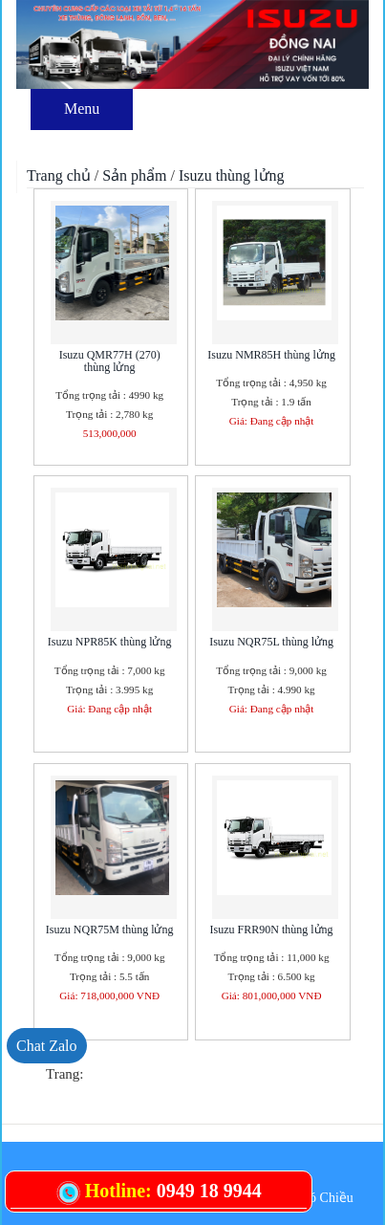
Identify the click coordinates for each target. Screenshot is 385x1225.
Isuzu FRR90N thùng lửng (271, 929)
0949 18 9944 (209, 1190)
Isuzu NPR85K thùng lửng (110, 641)
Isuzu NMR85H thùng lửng (271, 354)
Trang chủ (59, 175)
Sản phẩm (134, 175)
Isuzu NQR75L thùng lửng (271, 641)
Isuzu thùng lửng (232, 175)
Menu (81, 108)
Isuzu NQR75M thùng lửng (110, 929)
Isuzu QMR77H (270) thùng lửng (109, 361)
